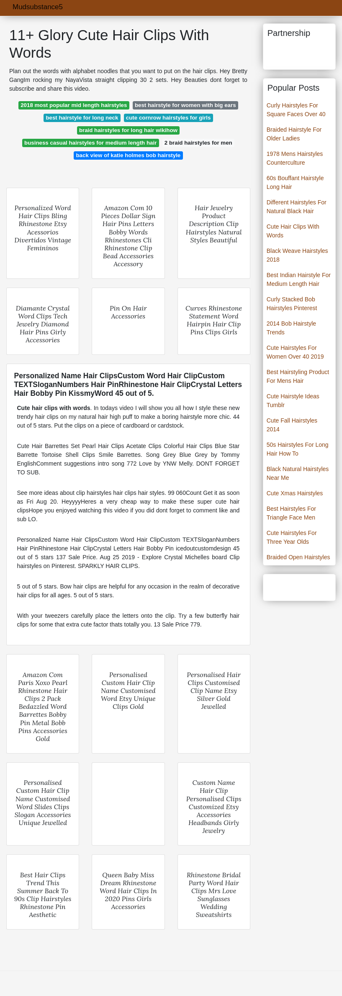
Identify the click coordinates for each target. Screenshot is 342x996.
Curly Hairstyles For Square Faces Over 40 (296, 109)
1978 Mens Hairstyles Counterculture (295, 158)
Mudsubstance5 (38, 7)
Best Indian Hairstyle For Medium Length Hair (299, 279)
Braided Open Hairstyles (298, 557)
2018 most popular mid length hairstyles (74, 105)
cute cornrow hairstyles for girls (168, 118)
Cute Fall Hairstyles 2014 (292, 425)
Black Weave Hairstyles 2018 (297, 255)
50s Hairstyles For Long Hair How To (298, 449)
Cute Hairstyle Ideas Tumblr (293, 400)
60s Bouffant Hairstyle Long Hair (295, 182)
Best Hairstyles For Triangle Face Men (291, 513)
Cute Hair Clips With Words (293, 231)
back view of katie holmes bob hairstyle (128, 155)
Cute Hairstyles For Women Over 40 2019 (295, 352)
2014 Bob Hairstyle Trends (291, 328)
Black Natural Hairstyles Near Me (298, 473)
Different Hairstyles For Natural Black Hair (297, 206)
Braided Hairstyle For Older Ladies (294, 134)
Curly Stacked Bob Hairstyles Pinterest (292, 303)
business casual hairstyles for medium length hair (90, 143)
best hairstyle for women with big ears (185, 105)
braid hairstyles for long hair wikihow (128, 130)
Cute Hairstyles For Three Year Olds (292, 537)
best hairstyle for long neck (82, 118)
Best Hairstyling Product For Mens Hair (298, 376)
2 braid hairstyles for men (198, 143)
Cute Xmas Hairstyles (295, 493)
